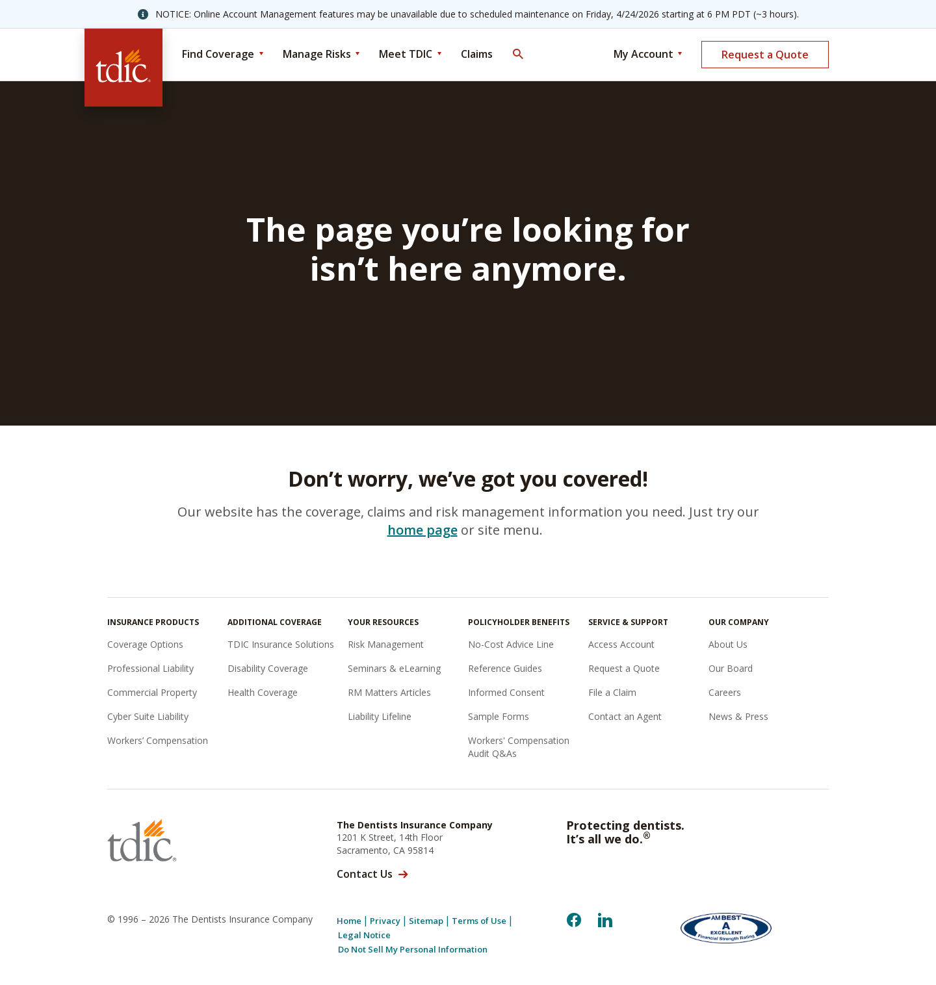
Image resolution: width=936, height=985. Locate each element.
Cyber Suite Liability (147, 716)
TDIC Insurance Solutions (281, 644)
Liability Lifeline (379, 716)
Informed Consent (506, 692)
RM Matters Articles (389, 692)
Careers (724, 692)
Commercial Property (152, 692)
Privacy (385, 921)
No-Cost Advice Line (511, 644)
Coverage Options (145, 644)
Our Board (730, 668)
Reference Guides (505, 668)
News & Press (738, 716)
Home (349, 921)
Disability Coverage (268, 668)
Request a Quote (765, 54)
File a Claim (612, 692)
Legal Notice (364, 935)
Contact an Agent (625, 716)
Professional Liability (150, 668)
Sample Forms (498, 716)
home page (422, 530)
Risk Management (386, 644)
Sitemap (426, 921)
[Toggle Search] (517, 55)
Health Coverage (263, 692)
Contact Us (365, 874)
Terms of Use (479, 921)
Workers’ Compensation (157, 740)
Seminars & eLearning (394, 668)
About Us (728, 644)
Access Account (621, 644)
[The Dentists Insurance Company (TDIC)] (123, 68)
